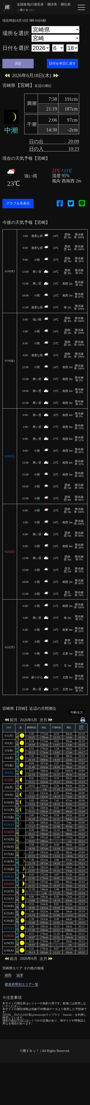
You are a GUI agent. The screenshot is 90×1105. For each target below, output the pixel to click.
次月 (46, 762)
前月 (11, 762)
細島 (8, 1017)
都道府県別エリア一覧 (21, 1026)
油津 (19, 1017)
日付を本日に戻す (62, 63)
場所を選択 (15, 33)
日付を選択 (15, 48)
